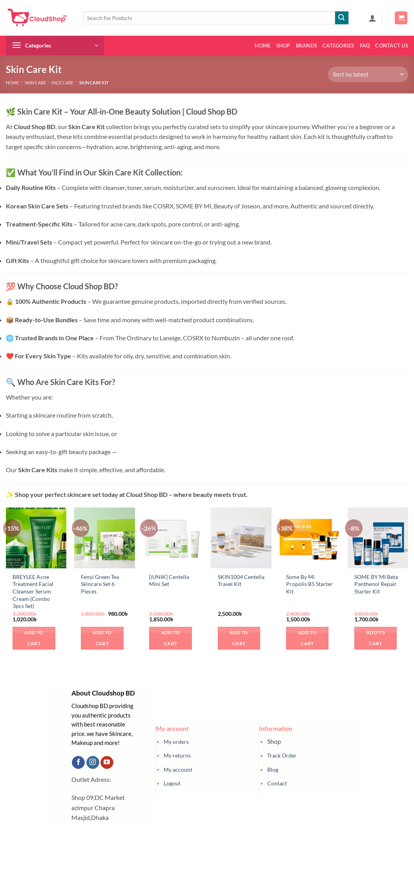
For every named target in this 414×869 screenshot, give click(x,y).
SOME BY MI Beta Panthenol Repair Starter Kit (376, 584)
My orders (176, 741)
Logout (172, 783)
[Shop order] (368, 74)
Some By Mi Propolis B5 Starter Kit (309, 584)
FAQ (365, 45)
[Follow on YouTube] (106, 762)
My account (178, 769)
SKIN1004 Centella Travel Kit (241, 580)
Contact (277, 783)
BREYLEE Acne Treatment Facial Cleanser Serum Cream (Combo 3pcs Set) (33, 591)
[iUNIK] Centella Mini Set (169, 580)
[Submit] (341, 18)
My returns (177, 755)
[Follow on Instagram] (92, 762)
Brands (306, 45)
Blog (272, 769)
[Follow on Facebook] (78, 762)
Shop (283, 45)
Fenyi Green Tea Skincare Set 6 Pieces (100, 584)
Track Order (282, 755)
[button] (372, 18)
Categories (338, 45)
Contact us (391, 45)
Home (262, 45)
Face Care (62, 82)
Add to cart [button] (33, 638)
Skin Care (35, 82)
